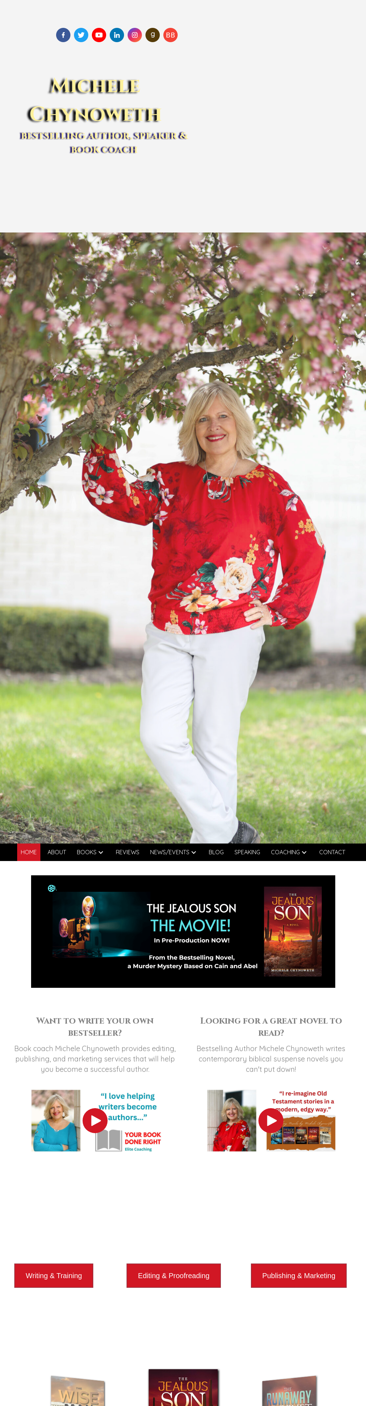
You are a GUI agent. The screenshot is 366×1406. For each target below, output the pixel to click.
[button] (101, 852)
